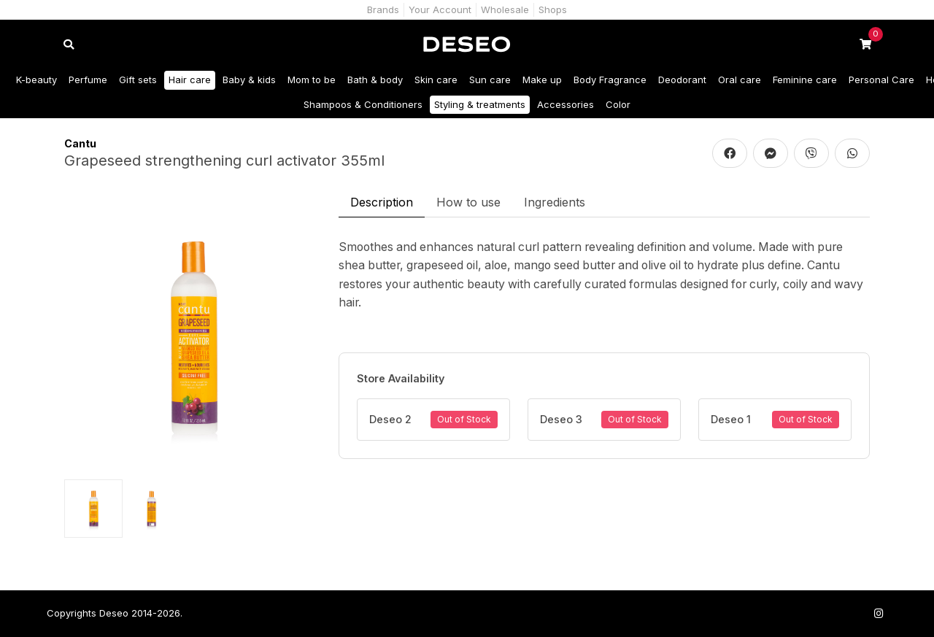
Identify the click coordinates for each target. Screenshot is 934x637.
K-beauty (36, 79)
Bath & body (375, 79)
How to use (468, 202)
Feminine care (805, 79)
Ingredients (554, 202)
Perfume (88, 79)
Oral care (739, 79)
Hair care (190, 79)
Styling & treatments (479, 104)
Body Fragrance (610, 79)
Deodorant (682, 79)
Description (381, 202)
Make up (542, 79)
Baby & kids (249, 79)
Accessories (565, 104)
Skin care (436, 79)
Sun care (490, 79)
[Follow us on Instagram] (878, 613)
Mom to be (311, 79)
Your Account (440, 9)
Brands (383, 9)
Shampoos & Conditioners (363, 104)
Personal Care (881, 79)
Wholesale (505, 9)
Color (618, 104)
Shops (553, 9)
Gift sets (138, 79)
